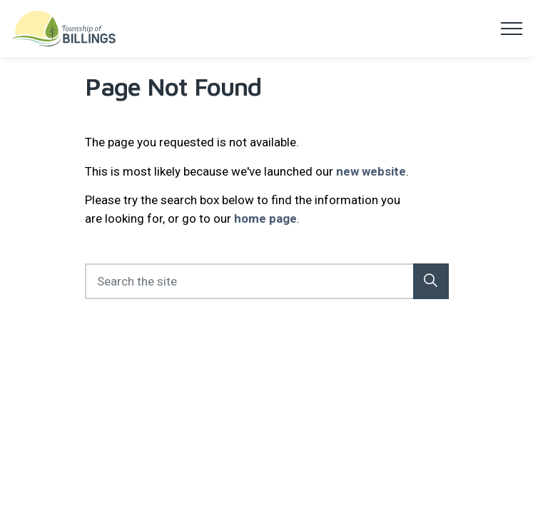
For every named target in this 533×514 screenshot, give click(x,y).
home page (265, 218)
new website (371, 171)
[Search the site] (267, 281)
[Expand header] (511, 28)
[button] (431, 281)
